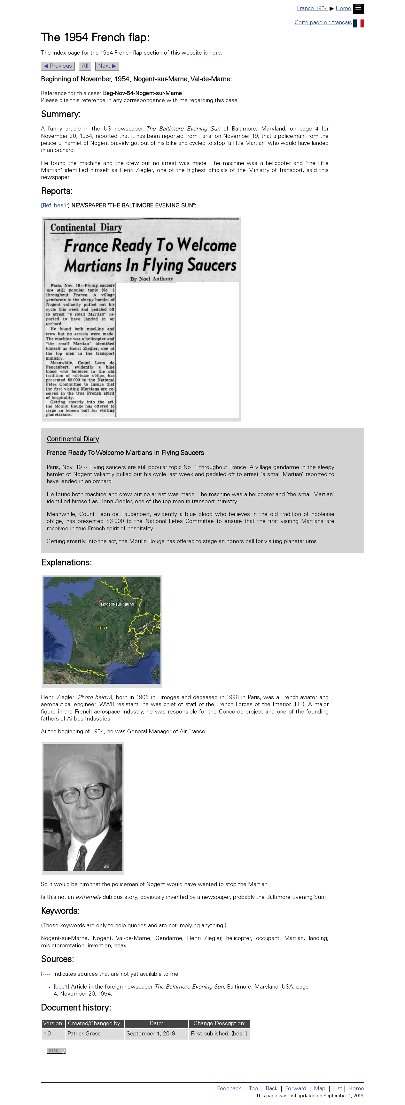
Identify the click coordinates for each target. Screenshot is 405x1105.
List (337, 1089)
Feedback (229, 1089)
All (85, 66)
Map (319, 1089)
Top (253, 1089)
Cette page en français (329, 23)
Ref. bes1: (55, 206)
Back (271, 1089)
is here (212, 53)
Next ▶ (107, 66)
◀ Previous (58, 66)
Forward (295, 1089)
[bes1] (61, 987)
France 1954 (312, 9)
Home (343, 9)
